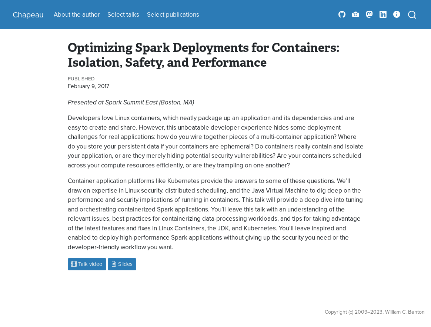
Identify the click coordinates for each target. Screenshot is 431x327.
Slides (122, 264)
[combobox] (412, 14)
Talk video (87, 264)
